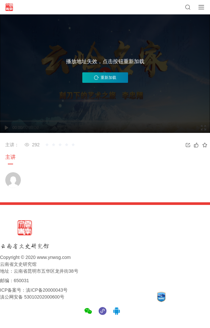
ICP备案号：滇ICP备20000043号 (34, 290)
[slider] (61, 144)
